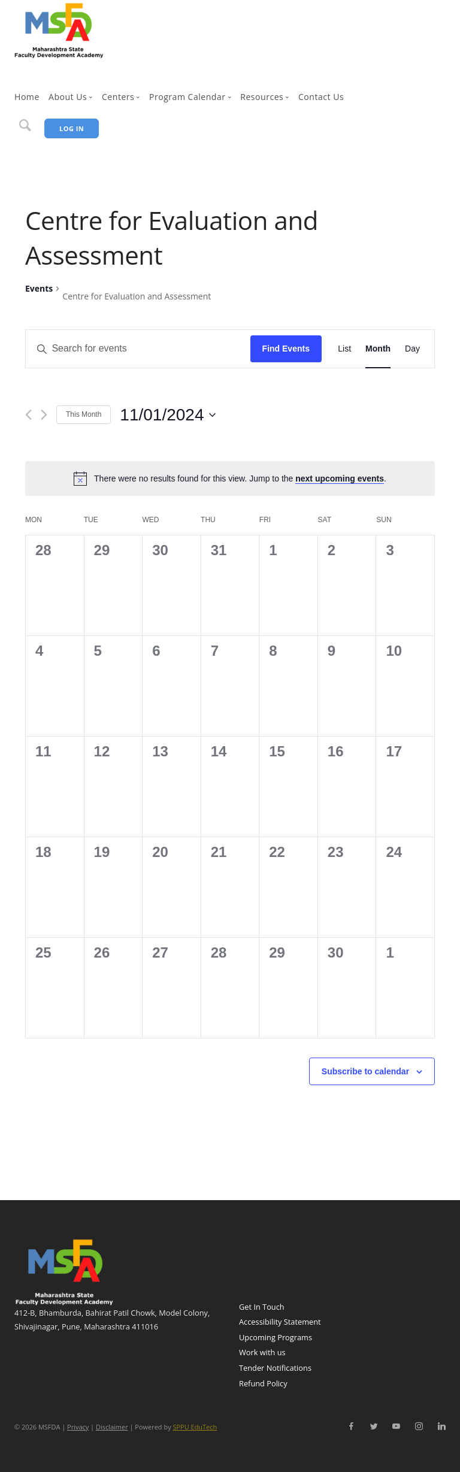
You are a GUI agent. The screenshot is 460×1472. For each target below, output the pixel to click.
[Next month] (44, 414)
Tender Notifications (275, 1367)
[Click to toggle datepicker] (167, 414)
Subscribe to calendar (365, 1071)
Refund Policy (263, 1383)
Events (39, 288)
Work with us (262, 1352)
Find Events (286, 348)
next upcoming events (339, 478)
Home (27, 96)
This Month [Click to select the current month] (83, 414)
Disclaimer (112, 1426)
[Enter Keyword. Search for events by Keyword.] (139, 349)
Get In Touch (262, 1306)
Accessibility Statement (280, 1321)
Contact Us (321, 96)
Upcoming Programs (275, 1337)
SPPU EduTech (194, 1426)
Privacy (78, 1426)
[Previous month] (28, 414)
